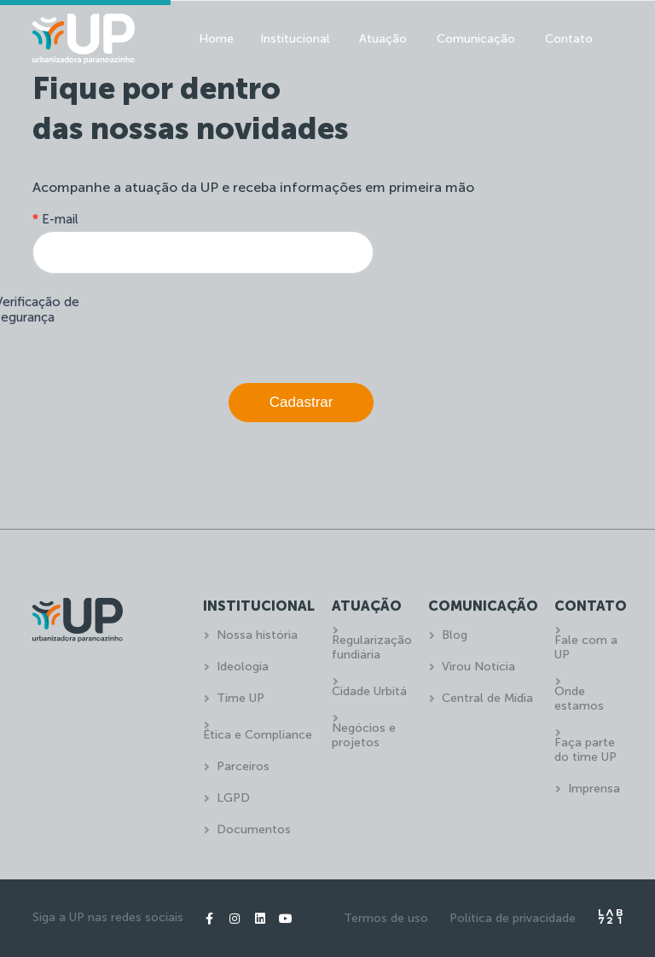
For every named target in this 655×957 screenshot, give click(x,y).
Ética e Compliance (257, 735)
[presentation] (244, 324)
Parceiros (243, 766)
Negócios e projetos (364, 735)
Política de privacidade (512, 918)
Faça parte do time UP (585, 749)
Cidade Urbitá (369, 691)
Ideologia (243, 666)
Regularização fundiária (372, 647)
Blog (454, 635)
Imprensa (594, 788)
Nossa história (257, 635)
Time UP (240, 698)
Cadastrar (301, 402)
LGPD (233, 798)
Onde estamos (579, 698)
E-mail (55, 219)
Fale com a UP (585, 647)
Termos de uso (386, 918)
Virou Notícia (478, 666)
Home (216, 39)
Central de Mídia (487, 698)
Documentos (254, 829)
